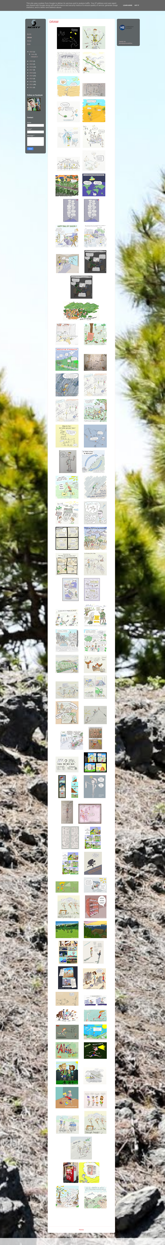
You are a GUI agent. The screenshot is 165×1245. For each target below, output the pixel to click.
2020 (31, 61)
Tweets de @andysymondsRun (125, 42)
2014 (31, 78)
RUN (28, 44)
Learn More (127, 5)
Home (81, 1230)
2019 (31, 64)
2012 (31, 84)
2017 (31, 70)
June (33, 54)
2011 (31, 87)
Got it (137, 5)
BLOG (29, 34)
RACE (29, 41)
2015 (31, 76)
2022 (31, 52)
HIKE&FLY (34, 57)
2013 (31, 81)
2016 (31, 73)
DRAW (29, 37)
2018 (31, 67)
